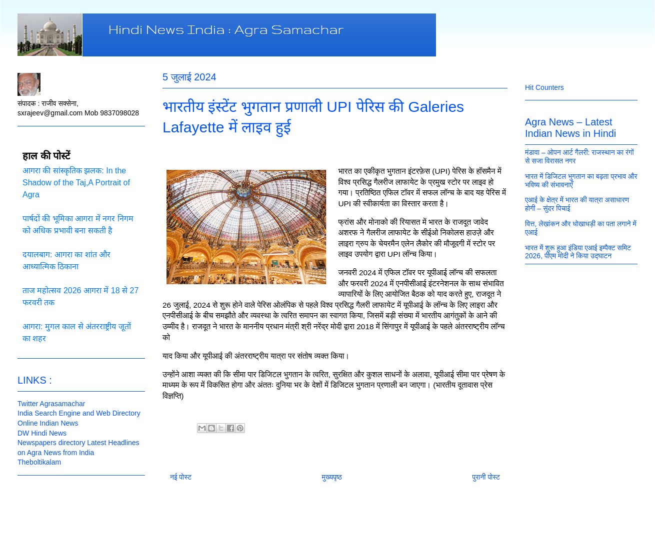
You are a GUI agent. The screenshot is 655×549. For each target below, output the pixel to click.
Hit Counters (544, 87)
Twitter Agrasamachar (51, 404)
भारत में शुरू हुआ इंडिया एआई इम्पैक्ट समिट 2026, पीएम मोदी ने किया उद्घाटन (578, 252)
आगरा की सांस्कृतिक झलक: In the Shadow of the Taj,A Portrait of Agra (76, 182)
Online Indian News (48, 423)
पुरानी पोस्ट (486, 477)
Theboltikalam (39, 462)
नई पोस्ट (181, 477)
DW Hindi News (42, 433)
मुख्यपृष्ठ (332, 477)
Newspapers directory (51, 443)
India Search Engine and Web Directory (79, 413)
